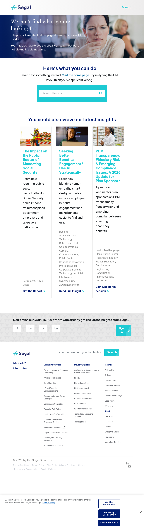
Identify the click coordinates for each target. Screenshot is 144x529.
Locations (109, 421)
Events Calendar (111, 391)
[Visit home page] (21, 355)
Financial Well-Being (52, 409)
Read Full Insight (71, 291)
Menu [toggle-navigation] (126, 7)
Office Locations (20, 368)
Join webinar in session (106, 289)
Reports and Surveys (113, 396)
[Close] (140, 512)
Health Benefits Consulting (55, 414)
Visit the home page (75, 75)
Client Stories (110, 380)
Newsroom (109, 437)
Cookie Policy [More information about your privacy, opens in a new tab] (49, 503)
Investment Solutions (54, 427)
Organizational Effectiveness (55, 433)
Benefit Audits (50, 383)
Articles (108, 375)
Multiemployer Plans (82, 393)
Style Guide (52, 465)
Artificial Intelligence (52, 378)
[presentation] (79, 328)
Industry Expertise (82, 365)
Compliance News (112, 385)
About (107, 411)
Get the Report (34, 291)
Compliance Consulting (53, 404)
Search (112, 352)
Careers (108, 427)
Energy (77, 378)
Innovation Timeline (113, 442)
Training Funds (80, 422)
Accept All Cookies (109, 523)
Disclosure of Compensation (26, 469)
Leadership (109, 416)
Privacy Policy (38, 465)
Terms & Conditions (21, 465)
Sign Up (125, 330)
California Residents (66, 465)
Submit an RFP (19, 363)
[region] (72, 512)
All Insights (109, 370)
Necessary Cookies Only (109, 514)
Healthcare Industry (82, 388)
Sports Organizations (83, 409)
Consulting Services (52, 365)
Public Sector (80, 404)
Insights (108, 365)
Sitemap (81, 465)
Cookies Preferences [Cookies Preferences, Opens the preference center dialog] (109, 503)
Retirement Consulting (53, 446)
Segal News (110, 401)
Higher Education (81, 383)
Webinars (109, 406)
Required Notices (48, 469)
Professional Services (83, 398)
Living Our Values (112, 432)
